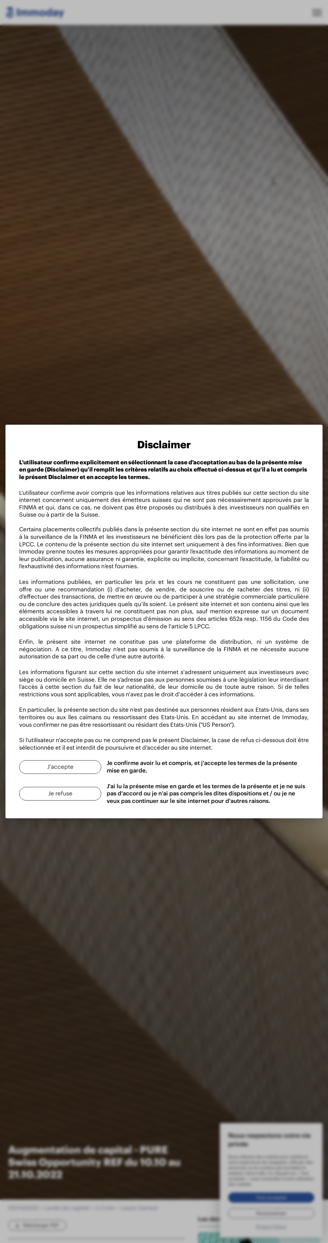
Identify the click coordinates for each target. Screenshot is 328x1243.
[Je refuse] (60, 794)
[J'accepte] (60, 767)
